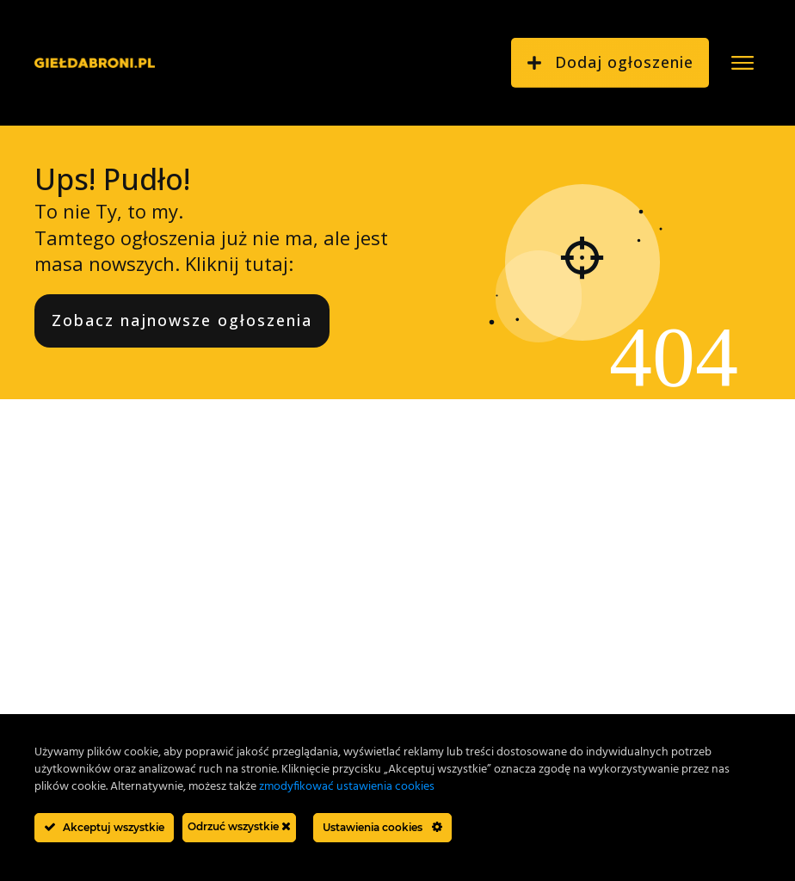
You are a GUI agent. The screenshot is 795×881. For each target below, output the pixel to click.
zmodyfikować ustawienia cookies (346, 787)
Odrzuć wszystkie (239, 826)
